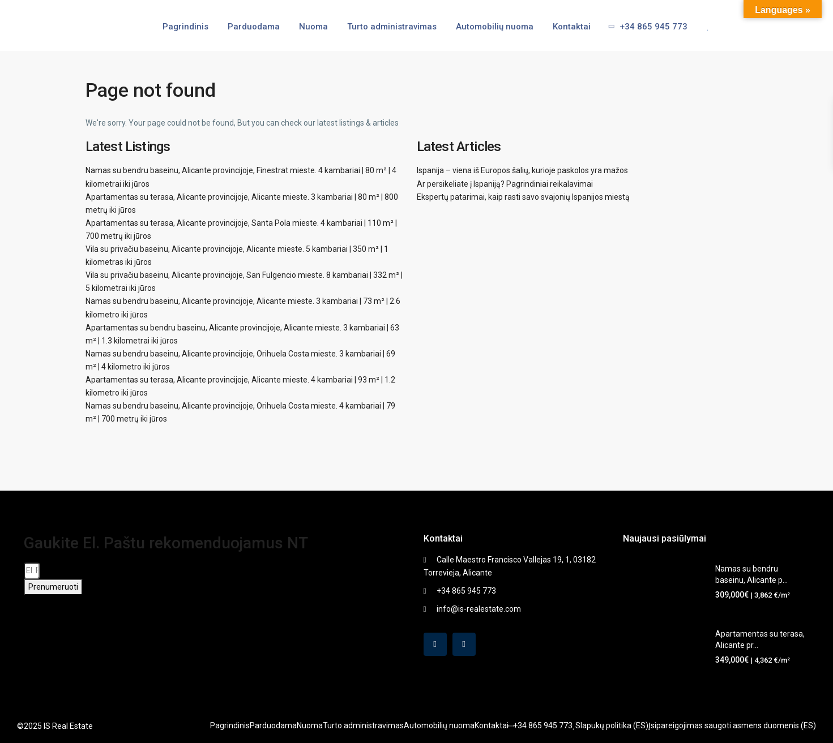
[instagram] (464, 644)
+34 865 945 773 (644, 27)
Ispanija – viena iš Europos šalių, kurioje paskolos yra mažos (522, 170)
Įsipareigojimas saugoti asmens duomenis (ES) (732, 725)
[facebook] (435, 644)
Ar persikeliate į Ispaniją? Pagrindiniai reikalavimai (505, 183)
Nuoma (313, 27)
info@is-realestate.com (479, 608)
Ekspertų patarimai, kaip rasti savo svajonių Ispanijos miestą (523, 196)
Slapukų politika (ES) (611, 725)
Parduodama (254, 27)
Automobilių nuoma (494, 27)
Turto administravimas (392, 27)
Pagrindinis (185, 27)
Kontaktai (572, 27)
